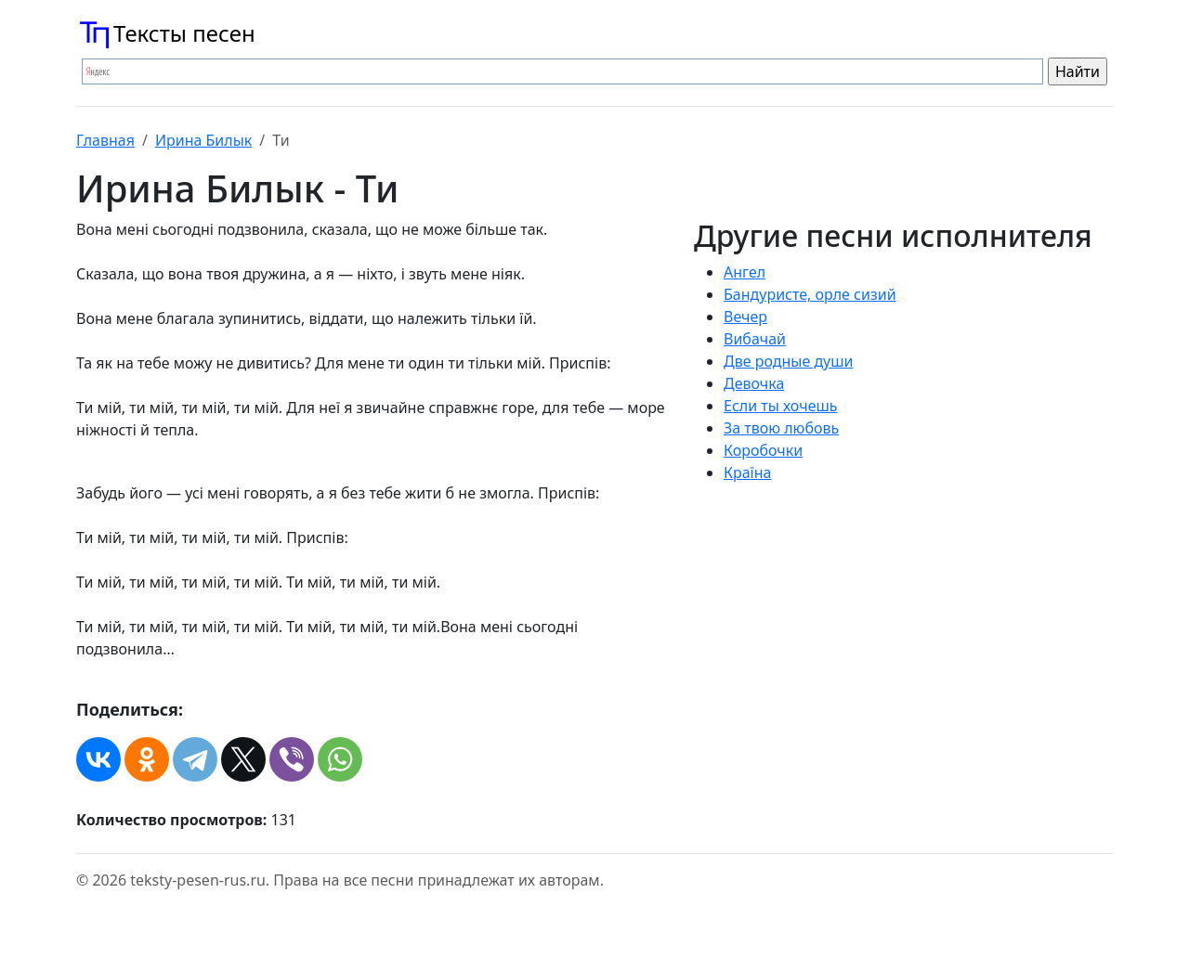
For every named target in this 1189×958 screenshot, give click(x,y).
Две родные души (789, 361)
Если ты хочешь (780, 405)
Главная (105, 140)
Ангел (744, 272)
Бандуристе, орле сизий (810, 294)
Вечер (745, 316)
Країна (747, 472)
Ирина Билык (203, 140)
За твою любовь (781, 428)
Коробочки (763, 450)
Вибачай (755, 339)
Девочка (754, 383)
